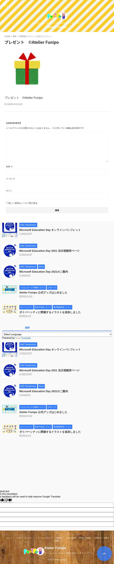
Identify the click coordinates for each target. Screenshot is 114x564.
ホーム (9, 538)
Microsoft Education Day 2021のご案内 (43, 271)
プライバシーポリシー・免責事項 (49, 538)
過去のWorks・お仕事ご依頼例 (78, 538)
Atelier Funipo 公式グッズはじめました (43, 292)
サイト (9, 191)
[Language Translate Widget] (57, 334)
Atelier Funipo (57, 27)
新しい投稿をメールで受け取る (23, 203)
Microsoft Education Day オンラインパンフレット (50, 230)
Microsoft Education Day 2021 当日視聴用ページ (49, 250)
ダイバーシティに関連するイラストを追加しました (50, 312)
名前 (9, 166)
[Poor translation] (8, 500)
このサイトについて (24, 538)
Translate (23, 338)
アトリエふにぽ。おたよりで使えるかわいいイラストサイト (68, 553)
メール (10, 178)
